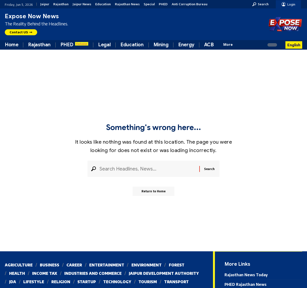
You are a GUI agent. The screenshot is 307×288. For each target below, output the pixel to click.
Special (149, 4)
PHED (163, 4)
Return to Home (153, 192)
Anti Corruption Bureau (189, 4)
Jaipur (44, 4)
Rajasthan (61, 4)
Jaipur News (82, 4)
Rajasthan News (127, 4)
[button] (260, 4)
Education (103, 4)
